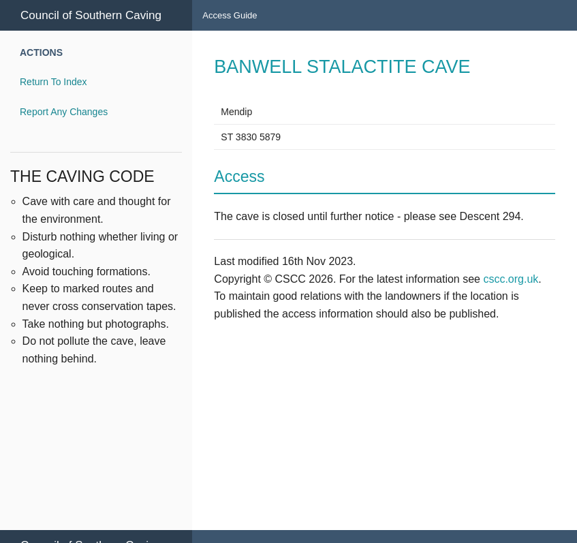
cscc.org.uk (510, 279)
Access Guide (229, 15)
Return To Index (53, 81)
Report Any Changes (64, 111)
